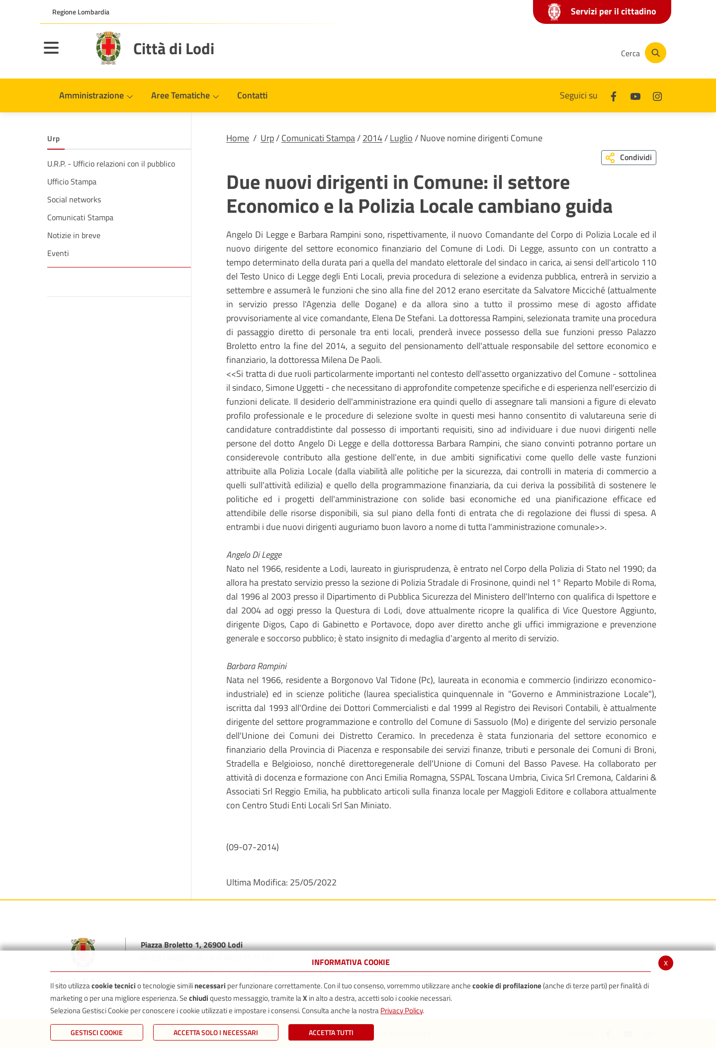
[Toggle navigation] (64, 54)
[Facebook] (514, 53)
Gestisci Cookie (97, 1032)
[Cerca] (642, 53)
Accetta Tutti (331, 1032)
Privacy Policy (401, 1010)
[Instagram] (574, 53)
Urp (267, 138)
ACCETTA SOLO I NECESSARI (216, 1032)
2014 (372, 138)
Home (237, 138)
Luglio (401, 138)
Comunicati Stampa (318, 138)
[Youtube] (544, 53)
